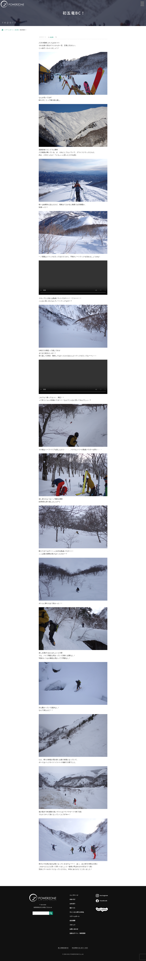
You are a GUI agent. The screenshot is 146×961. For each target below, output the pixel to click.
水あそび (72, 899)
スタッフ (72, 925)
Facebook (101, 900)
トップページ (74, 895)
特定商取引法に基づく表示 (80, 948)
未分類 (17, 30)
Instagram (102, 895)
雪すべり (72, 908)
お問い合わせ (74, 929)
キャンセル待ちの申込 (77, 912)
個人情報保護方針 (63, 948)
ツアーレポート (9, 30)
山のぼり (72, 904)
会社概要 (72, 920)
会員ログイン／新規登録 (77, 933)
